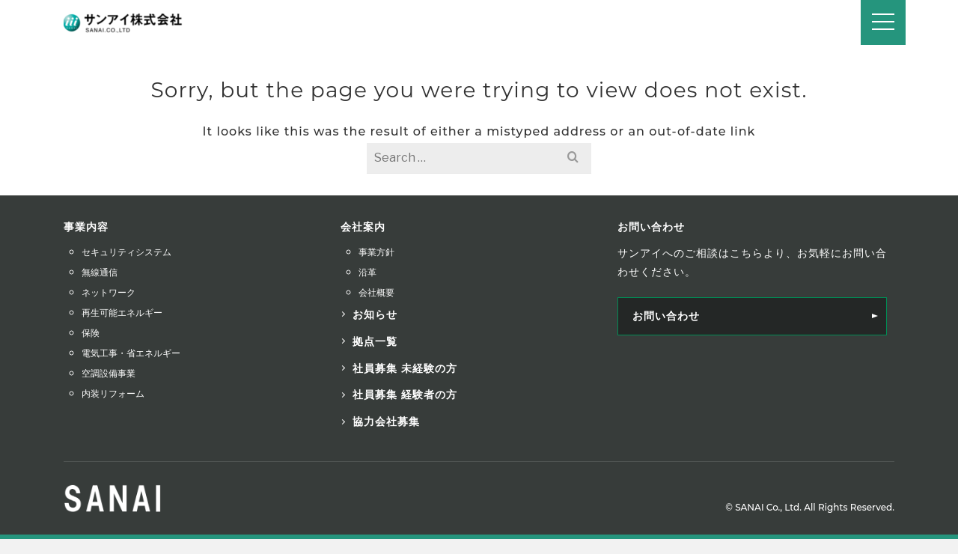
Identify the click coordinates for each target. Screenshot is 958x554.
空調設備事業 (108, 373)
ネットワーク (108, 292)
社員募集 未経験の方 (405, 368)
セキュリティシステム (126, 252)
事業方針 (376, 252)
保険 (91, 332)
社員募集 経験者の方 (405, 394)
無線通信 (100, 272)
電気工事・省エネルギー (131, 353)
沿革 (367, 272)
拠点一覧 (375, 341)
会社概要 (376, 292)
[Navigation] (883, 22)
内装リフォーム (113, 393)
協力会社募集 (386, 421)
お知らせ (375, 314)
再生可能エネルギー (122, 312)
